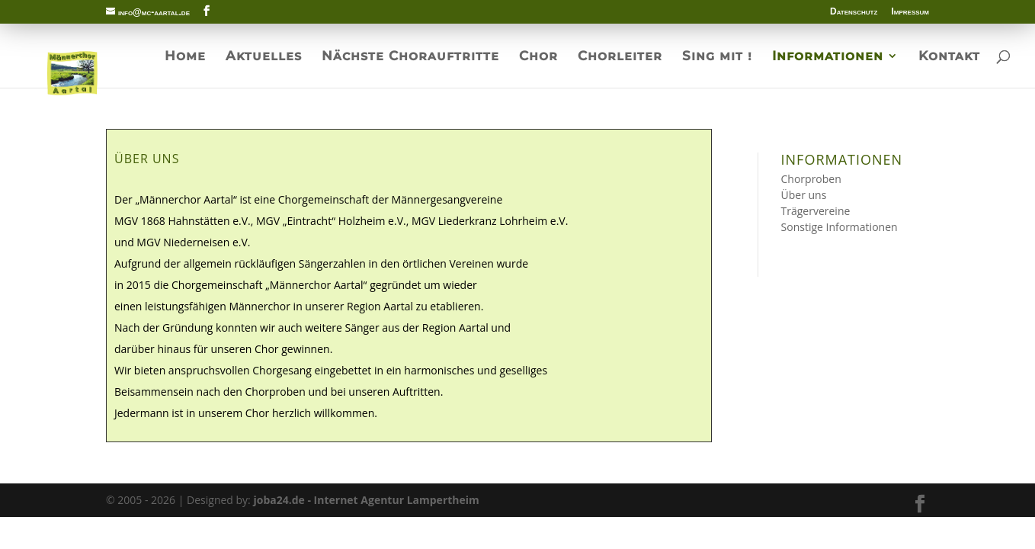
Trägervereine (816, 211)
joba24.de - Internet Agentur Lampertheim (366, 500)
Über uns (804, 195)
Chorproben (811, 179)
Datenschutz (853, 12)
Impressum (910, 12)
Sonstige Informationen (839, 227)
